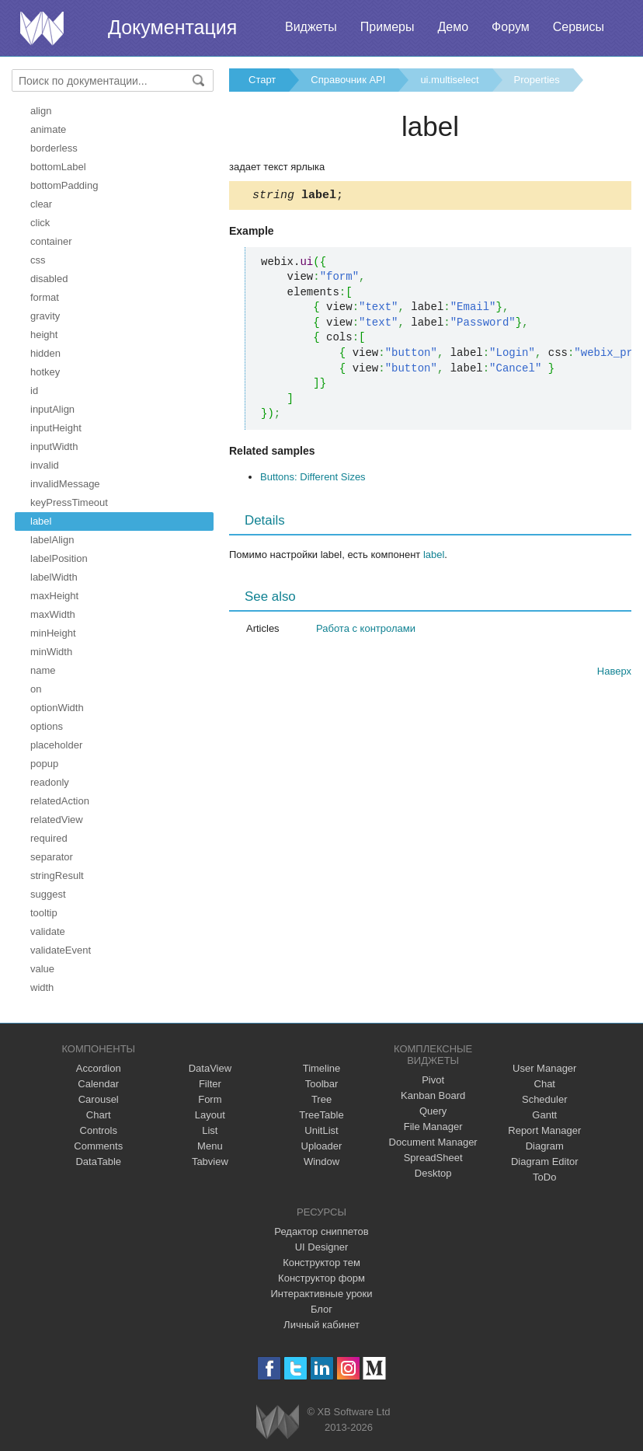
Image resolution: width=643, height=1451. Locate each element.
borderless (54, 148)
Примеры (387, 26)
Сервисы (578, 26)
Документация (172, 27)
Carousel (98, 1099)
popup (44, 763)
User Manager (544, 1068)
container (50, 241)
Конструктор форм (321, 1278)
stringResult (57, 875)
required (49, 838)
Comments (98, 1146)
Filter (210, 1084)
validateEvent (60, 950)
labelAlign (52, 540)
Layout (210, 1115)
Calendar (98, 1084)
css (38, 260)
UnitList (321, 1130)
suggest (48, 894)
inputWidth (54, 446)
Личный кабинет (321, 1325)
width (42, 987)
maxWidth (52, 614)
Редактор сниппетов (321, 1231)
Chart (98, 1115)
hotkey (45, 372)
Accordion (98, 1068)
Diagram (545, 1146)
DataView (210, 1068)
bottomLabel (58, 167)
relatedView (56, 819)
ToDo (544, 1177)
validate (47, 931)
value (42, 969)
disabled (49, 278)
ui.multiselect (449, 79)
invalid (44, 465)
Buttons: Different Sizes (313, 479)
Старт (262, 79)
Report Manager (544, 1130)
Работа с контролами (365, 631)
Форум (511, 26)
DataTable (98, 1161)
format (44, 297)
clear (41, 204)
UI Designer (322, 1247)
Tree (321, 1099)
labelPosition (59, 558)
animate (48, 129)
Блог (321, 1309)
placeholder (56, 745)
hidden (45, 353)
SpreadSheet (433, 1157)
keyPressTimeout (69, 502)
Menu (210, 1146)
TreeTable (321, 1115)
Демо (452, 26)
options (46, 726)
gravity (45, 316)
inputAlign (52, 409)
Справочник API (348, 79)
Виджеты (311, 26)
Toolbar (322, 1084)
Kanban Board (433, 1095)
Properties (537, 79)
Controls (98, 1130)
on (35, 689)
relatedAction (59, 801)
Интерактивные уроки (321, 1293)
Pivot (433, 1080)
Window (321, 1161)
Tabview (210, 1161)
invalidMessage (65, 484)
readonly (49, 782)
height (43, 334)
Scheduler (545, 1099)
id (34, 390)
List (209, 1130)
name (43, 670)
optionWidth (57, 707)
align (40, 111)
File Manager (433, 1126)
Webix (277, 1421)
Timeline (322, 1068)
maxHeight (54, 596)
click (40, 222)
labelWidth (54, 577)
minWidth (51, 651)
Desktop (433, 1173)
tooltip (43, 913)
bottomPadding (64, 185)
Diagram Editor (545, 1161)
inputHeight (56, 428)
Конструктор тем (321, 1262)
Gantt (544, 1115)
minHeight (53, 633)
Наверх (614, 673)
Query (433, 1111)
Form (209, 1099)
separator (51, 857)
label (40, 521)
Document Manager (433, 1142)
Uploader (321, 1146)
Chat (544, 1084)
